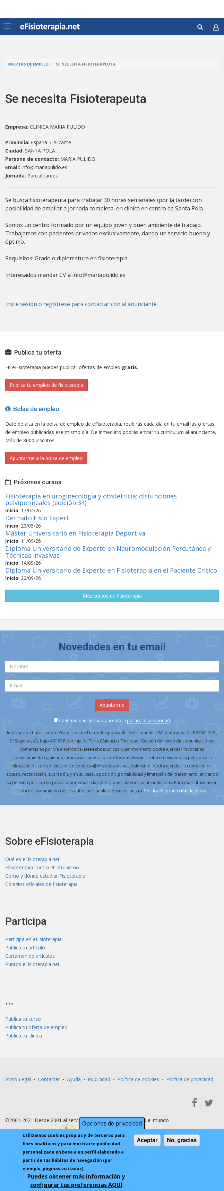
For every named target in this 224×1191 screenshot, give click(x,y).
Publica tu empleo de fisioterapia (46, 385)
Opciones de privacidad (112, 1123)
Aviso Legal (18, 1079)
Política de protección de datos (175, 791)
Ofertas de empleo (28, 64)
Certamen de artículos (30, 956)
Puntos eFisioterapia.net (32, 964)
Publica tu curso (23, 1019)
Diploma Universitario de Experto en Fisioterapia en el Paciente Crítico (111, 570)
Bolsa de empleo (32, 408)
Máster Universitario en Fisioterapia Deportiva (75, 533)
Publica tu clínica (23, 1035)
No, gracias (182, 1140)
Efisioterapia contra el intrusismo (42, 867)
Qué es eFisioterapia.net (32, 859)
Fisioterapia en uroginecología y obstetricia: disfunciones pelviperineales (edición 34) (91, 499)
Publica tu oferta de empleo (36, 1027)
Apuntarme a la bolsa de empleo (46, 458)
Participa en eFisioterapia (33, 939)
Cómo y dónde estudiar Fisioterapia (45, 875)
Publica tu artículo (25, 947)
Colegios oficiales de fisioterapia (41, 884)
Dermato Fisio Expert (37, 518)
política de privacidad (148, 720)
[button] (216, 27)
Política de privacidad (189, 1079)
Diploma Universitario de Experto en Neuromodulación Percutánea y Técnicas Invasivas (108, 551)
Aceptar (147, 1140)
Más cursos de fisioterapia (112, 595)
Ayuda (74, 1079)
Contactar (49, 1079)
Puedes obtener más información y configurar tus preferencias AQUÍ (76, 1181)
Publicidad (99, 1079)
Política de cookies (138, 1079)
